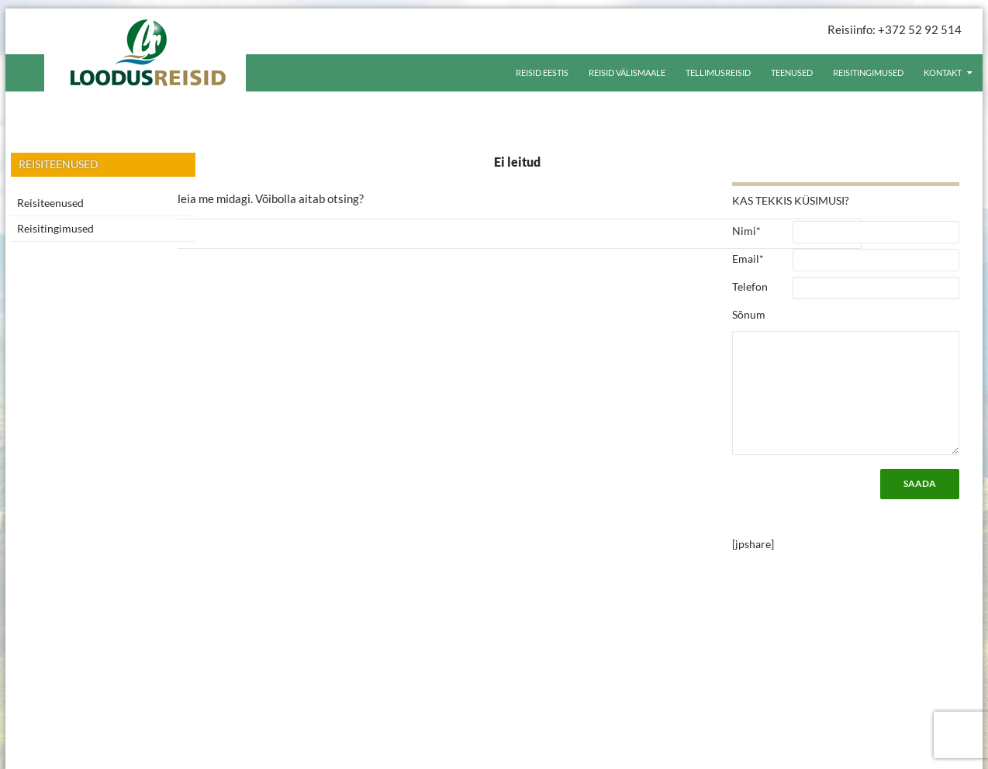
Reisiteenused (50, 202)
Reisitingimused (868, 72)
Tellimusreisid (718, 72)
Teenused (792, 72)
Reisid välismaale (627, 72)
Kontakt (943, 72)
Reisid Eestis (542, 72)
